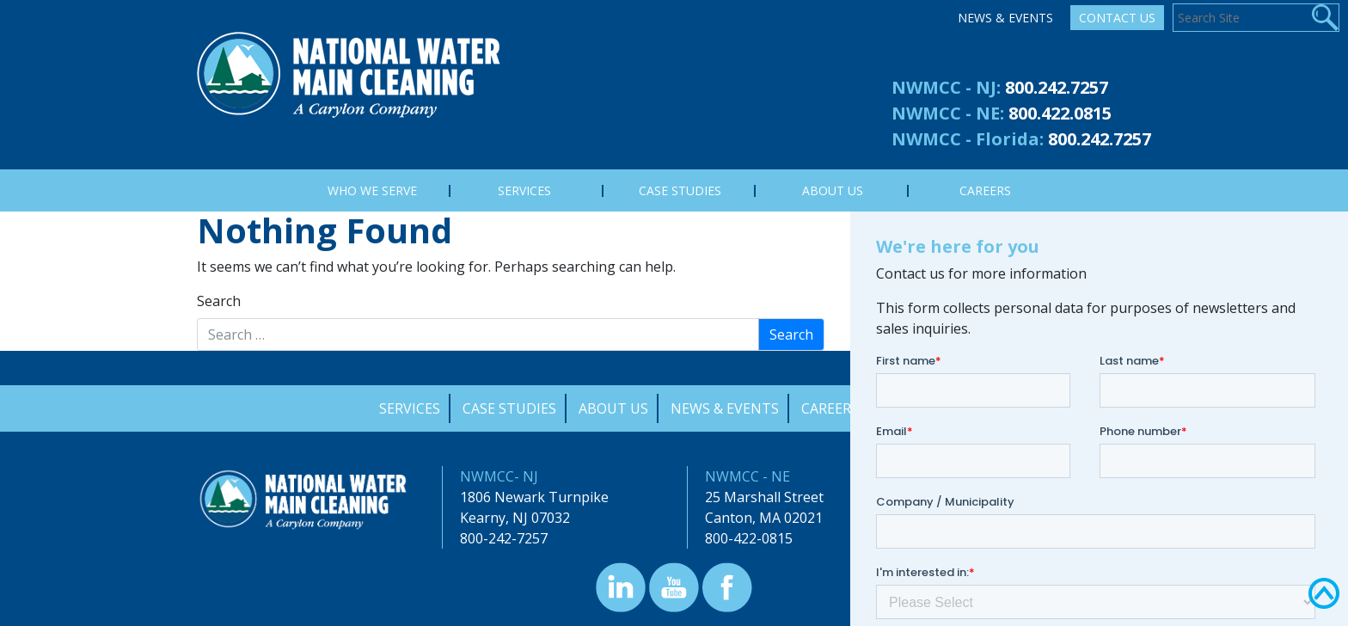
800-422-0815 (749, 538)
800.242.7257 (1056, 87)
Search (219, 301)
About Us (613, 408)
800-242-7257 (504, 538)
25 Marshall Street (764, 497)
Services (409, 408)
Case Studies (509, 408)
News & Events (1005, 17)
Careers (830, 408)
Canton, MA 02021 (764, 517)
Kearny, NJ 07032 (515, 517)
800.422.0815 (1060, 113)
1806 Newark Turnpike (534, 497)
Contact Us (1117, 17)
